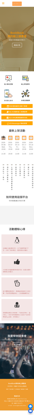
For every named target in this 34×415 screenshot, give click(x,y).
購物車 (22, 389)
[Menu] (3, 3)
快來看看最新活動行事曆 (17, 106)
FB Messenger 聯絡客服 (17, 123)
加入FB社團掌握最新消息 (17, 117)
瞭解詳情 (17, 45)
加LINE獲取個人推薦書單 (17, 112)
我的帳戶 (12, 389)
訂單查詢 (17, 389)
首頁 (7, 389)
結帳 (27, 389)
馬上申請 (17, 344)
